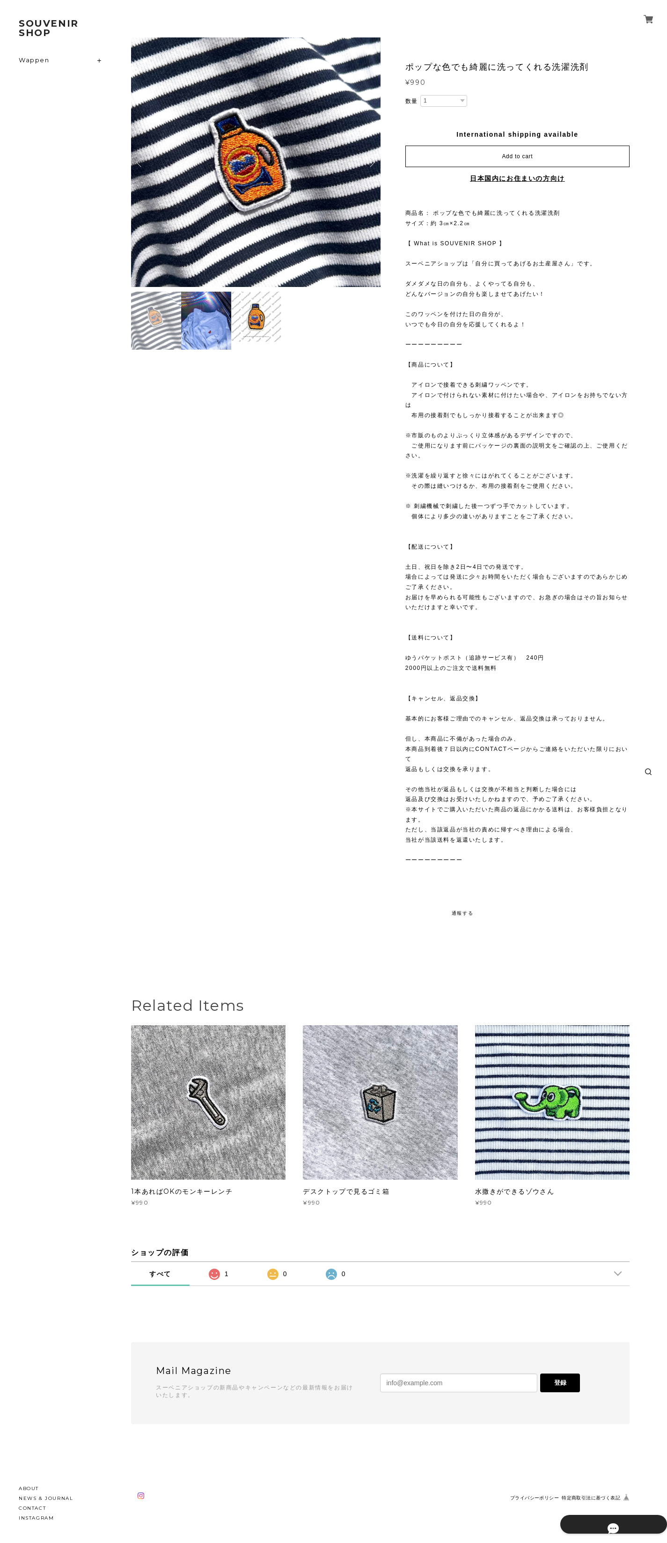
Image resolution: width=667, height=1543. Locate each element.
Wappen (34, 60)
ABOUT (29, 1488)
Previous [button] (140, 162)
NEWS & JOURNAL (46, 1498)
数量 (411, 101)
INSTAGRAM (36, 1518)
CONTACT (32, 1508)
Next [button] (371, 162)
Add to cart (517, 156)
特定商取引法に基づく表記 (591, 1497)
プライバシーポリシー (534, 1497)
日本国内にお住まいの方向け (517, 178)
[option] (256, 162)
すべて (160, 1274)
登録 (560, 1382)
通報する (462, 913)
